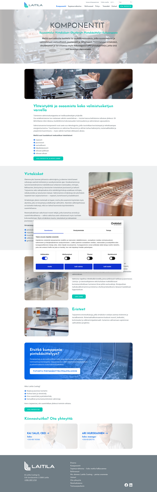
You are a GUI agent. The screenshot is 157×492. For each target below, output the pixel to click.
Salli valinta (78, 266)
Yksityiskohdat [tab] (78, 230)
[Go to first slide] (129, 194)
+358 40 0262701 (88, 439)
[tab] (109, 214)
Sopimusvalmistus (74, 6)
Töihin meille (105, 2)
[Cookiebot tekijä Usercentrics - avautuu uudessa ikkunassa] (112, 223)
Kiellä (50, 266)
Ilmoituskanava (76, 483)
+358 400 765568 (33, 439)
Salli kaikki (107, 266)
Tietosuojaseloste (77, 486)
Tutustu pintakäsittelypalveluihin (55, 371)
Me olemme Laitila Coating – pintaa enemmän (89, 474)
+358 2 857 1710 (30, 480)
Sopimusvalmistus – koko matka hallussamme (88, 469)
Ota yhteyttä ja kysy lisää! (48, 158)
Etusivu (73, 463)
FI (112, 2)
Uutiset (114, 6)
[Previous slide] (92, 194)
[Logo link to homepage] (33, 5)
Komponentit (61, 6)
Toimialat (106, 6)
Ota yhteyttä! (33, 409)
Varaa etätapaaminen (92, 2)
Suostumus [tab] (48, 230)
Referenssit (89, 6)
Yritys (97, 6)
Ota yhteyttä (125, 6)
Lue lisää (79, 296)
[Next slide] (65, 278)
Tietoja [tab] (108, 230)
